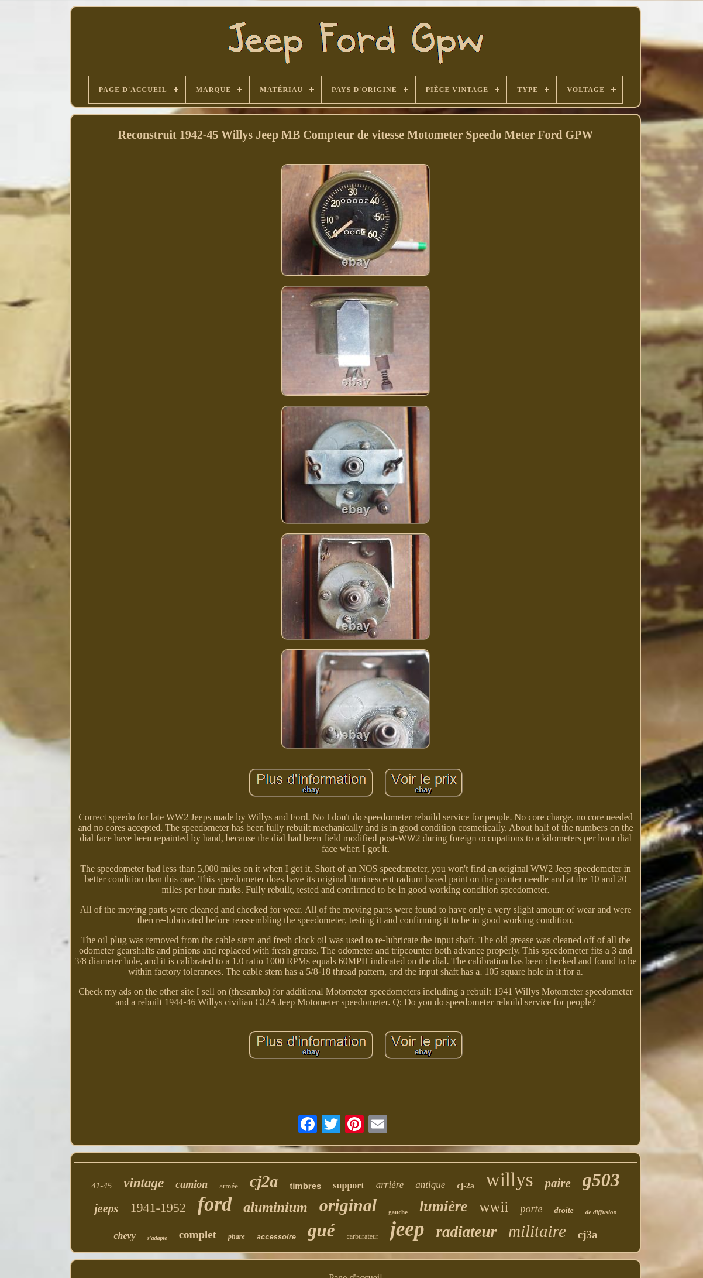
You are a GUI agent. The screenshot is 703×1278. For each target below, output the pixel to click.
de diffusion (601, 1211)
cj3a (588, 1234)
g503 (601, 1179)
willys (509, 1179)
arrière (390, 1184)
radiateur (466, 1232)
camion (191, 1184)
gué (321, 1230)
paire (557, 1183)
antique (430, 1184)
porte (531, 1209)
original (348, 1205)
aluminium (275, 1207)
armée (228, 1185)
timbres (305, 1186)
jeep (407, 1229)
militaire (537, 1231)
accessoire (276, 1236)
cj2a (264, 1181)
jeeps (106, 1208)
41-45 (101, 1185)
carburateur (362, 1236)
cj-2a (465, 1185)
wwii (493, 1207)
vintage (143, 1183)
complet (197, 1234)
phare (236, 1236)
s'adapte (157, 1238)
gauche (398, 1211)
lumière (443, 1206)
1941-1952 (157, 1207)
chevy (124, 1236)
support (348, 1185)
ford (215, 1204)
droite (563, 1210)
